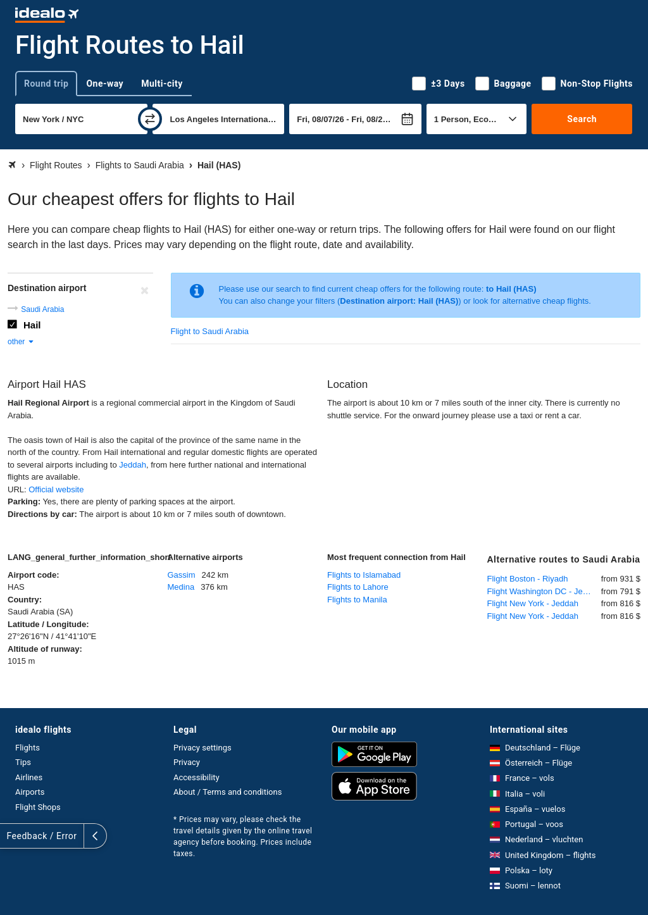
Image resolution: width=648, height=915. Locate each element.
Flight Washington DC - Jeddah (544, 591)
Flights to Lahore (358, 587)
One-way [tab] (104, 83)
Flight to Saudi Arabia (210, 331)
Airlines (28, 777)
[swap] (150, 119)
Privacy (186, 762)
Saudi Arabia (42, 309)
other (21, 341)
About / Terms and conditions (227, 792)
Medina (181, 587)
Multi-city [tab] (162, 83)
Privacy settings (202, 747)
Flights (27, 747)
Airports (29, 792)
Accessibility (196, 777)
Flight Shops (38, 807)
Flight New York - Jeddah (533, 603)
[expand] (11, 836)
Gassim (182, 575)
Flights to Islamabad (364, 575)
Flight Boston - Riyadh (527, 578)
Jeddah (132, 465)
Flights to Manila (357, 599)
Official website (56, 489)
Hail (32, 325)
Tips (23, 762)
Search (582, 119)
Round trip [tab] (46, 83)
